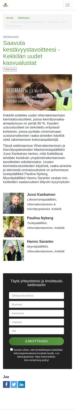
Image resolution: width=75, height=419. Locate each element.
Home (9, 17)
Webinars (24, 17)
